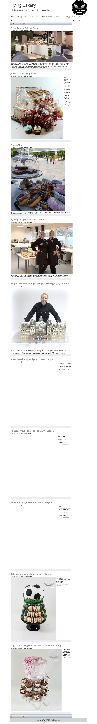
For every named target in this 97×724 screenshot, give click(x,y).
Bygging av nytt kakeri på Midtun (27, 219)
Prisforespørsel (48, 719)
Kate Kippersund (28, 30)
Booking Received (34, 17)
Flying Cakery (23, 5)
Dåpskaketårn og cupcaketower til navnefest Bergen (37, 645)
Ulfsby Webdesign (51, 722)
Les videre (48, 67)
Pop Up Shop (17, 145)
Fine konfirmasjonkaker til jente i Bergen (31, 502)
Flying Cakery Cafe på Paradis (25, 28)
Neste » (24, 23)
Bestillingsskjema (21, 17)
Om (63, 17)
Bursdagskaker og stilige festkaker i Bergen (32, 359)
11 (20, 23)
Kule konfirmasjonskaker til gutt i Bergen (31, 574)
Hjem (12, 17)
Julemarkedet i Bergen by (23, 73)
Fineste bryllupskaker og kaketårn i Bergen (32, 430)
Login (54, 719)
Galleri (79, 17)
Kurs (73, 17)
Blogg (68, 17)
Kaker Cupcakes (47, 17)
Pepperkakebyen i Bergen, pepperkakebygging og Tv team (40, 283)
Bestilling (57, 17)
